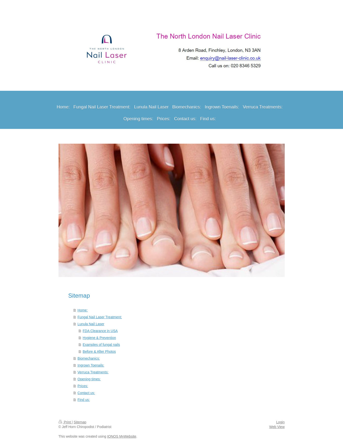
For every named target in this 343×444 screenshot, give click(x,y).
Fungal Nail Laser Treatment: (99, 317)
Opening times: (89, 379)
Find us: (83, 400)
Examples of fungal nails (101, 345)
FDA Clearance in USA (100, 331)
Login (280, 422)
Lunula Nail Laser (90, 324)
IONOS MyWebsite (121, 436)
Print (65, 422)
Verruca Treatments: (92, 372)
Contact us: (86, 393)
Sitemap (80, 422)
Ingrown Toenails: (90, 365)
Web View (277, 427)
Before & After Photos (99, 351)
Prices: (82, 386)
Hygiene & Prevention (99, 338)
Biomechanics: (88, 358)
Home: (82, 310)
